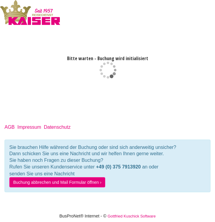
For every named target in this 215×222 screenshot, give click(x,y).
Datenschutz (57, 127)
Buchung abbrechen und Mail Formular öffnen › (57, 182)
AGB (10, 127)
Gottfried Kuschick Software (132, 216)
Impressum (29, 127)
